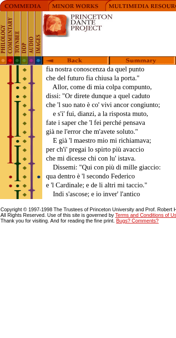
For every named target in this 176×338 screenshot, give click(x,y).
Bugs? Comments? (137, 220)
